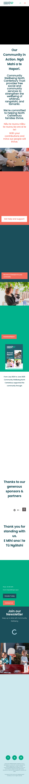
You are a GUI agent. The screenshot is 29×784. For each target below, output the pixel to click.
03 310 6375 (10, 587)
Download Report (9, 337)
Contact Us (9, 603)
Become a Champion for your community (12, 276)
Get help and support (14, 219)
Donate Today (10, 596)
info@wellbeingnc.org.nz (12, 590)
